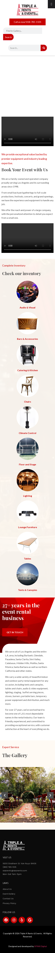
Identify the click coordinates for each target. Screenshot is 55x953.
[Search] (44, 48)
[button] (4, 795)
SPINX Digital (40, 946)
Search (8, 37)
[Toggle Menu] (51, 4)
